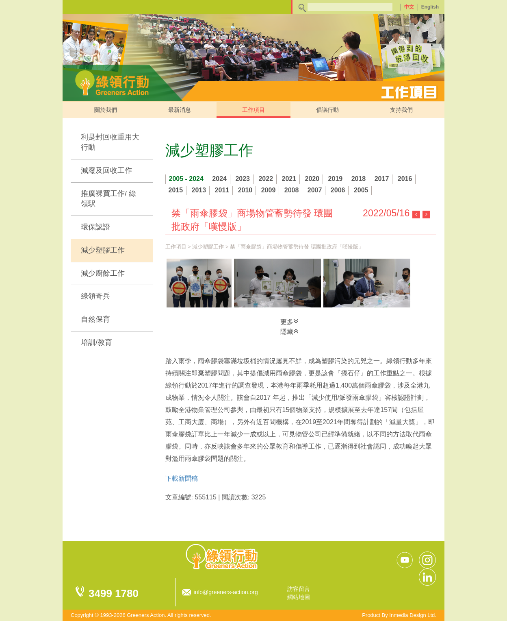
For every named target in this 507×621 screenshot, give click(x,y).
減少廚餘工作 (103, 273)
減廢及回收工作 (106, 170)
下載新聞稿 (181, 478)
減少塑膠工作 (103, 250)
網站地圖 (298, 597)
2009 (268, 190)
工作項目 (253, 110)
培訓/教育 (96, 342)
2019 (335, 178)
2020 (312, 178)
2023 (242, 178)
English (430, 7)
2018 (358, 178)
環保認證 (95, 227)
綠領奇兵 (95, 296)
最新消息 (179, 110)
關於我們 (105, 110)
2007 (315, 190)
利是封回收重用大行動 (110, 142)
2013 (199, 190)
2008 (291, 190)
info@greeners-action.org (226, 592)
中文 (409, 7)
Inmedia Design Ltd (412, 615)
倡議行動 (327, 110)
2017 (382, 178)
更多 (289, 321)
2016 (405, 178)
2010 (245, 190)
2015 (176, 190)
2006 (338, 190)
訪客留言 (298, 589)
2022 (265, 178)
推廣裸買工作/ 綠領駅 (108, 199)
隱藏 (289, 331)
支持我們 (401, 110)
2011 (222, 190)
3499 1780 (114, 593)
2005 (361, 190)
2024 (219, 178)
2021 (289, 178)
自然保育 (95, 319)
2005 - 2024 (186, 178)
